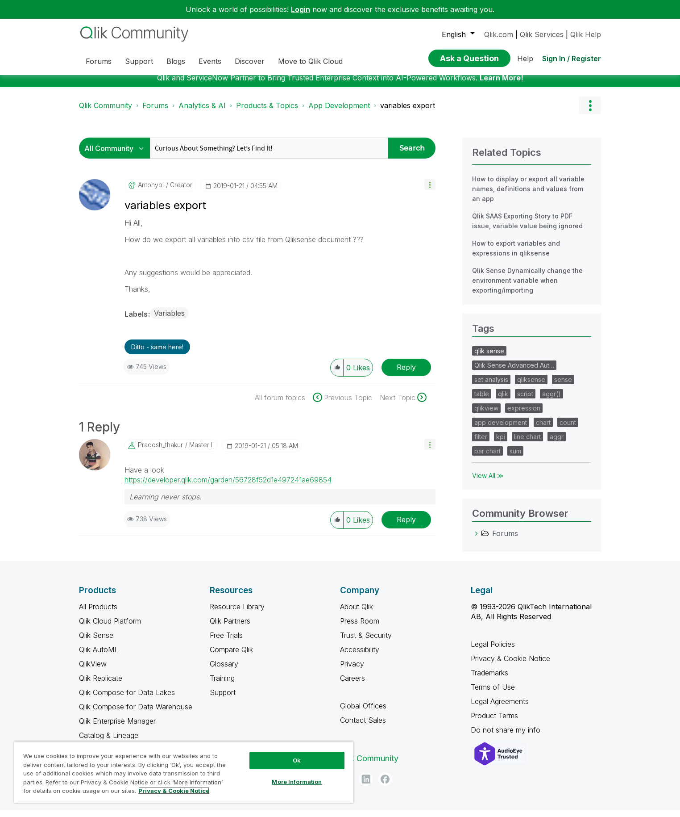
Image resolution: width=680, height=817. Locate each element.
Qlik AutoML (98, 656)
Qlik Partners (230, 627)
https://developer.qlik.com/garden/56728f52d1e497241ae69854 (228, 486)
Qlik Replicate (100, 684)
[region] (183, 772)
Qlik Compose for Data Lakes (127, 699)
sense (563, 386)
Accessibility (359, 656)
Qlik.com (498, 34)
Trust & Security (366, 641)
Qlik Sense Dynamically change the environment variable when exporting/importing (527, 287)
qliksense (531, 386)
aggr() (551, 400)
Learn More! (501, 84)
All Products (98, 613)
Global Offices (363, 712)
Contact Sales (363, 726)
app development (500, 429)
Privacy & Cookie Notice (510, 665)
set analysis (491, 386)
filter (480, 443)
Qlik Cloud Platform (110, 627)
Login (300, 9)
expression (523, 415)
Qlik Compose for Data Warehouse (135, 713)
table (481, 400)
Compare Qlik (231, 656)
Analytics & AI (202, 112)
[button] (429, 191)
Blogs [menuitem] (175, 61)
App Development (339, 112)
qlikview (486, 415)
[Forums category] (476, 540)
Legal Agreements (500, 708)
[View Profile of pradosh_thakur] (160, 452)
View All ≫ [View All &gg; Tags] (488, 482)
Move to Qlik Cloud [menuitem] (310, 61)
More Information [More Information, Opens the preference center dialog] (297, 781)
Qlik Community (105, 112)
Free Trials (226, 641)
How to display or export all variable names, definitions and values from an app (528, 195)
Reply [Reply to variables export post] (406, 373)
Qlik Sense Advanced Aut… (514, 372)
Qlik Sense (96, 641)
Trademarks (489, 679)
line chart (527, 443)
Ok (297, 760)
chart (543, 429)
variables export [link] (407, 112)
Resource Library (237, 613)
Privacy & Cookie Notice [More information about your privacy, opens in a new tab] (173, 790)
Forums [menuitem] (99, 61)
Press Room (359, 627)
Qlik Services (542, 34)
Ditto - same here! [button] (157, 353)
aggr (557, 443)
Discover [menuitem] (250, 61)
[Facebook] (385, 785)
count (568, 429)
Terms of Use (493, 693)
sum (515, 457)
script (525, 400)
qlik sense (489, 357)
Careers (352, 684)
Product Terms (494, 722)
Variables (169, 319)
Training (222, 684)
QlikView (93, 670)
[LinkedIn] (366, 785)
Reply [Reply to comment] (406, 526)
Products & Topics (267, 112)
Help (525, 58)
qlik (503, 400)
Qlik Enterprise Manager (117, 727)
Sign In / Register (571, 58)
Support (223, 699)
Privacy (352, 670)
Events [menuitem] (210, 61)
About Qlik (356, 613)
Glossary (224, 670)
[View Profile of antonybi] (151, 192)
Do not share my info (507, 736)
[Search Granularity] (116, 154)
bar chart (487, 457)
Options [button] (590, 112)
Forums (155, 112)
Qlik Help (585, 34)
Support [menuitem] (139, 61)
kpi (500, 443)
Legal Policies (493, 650)
